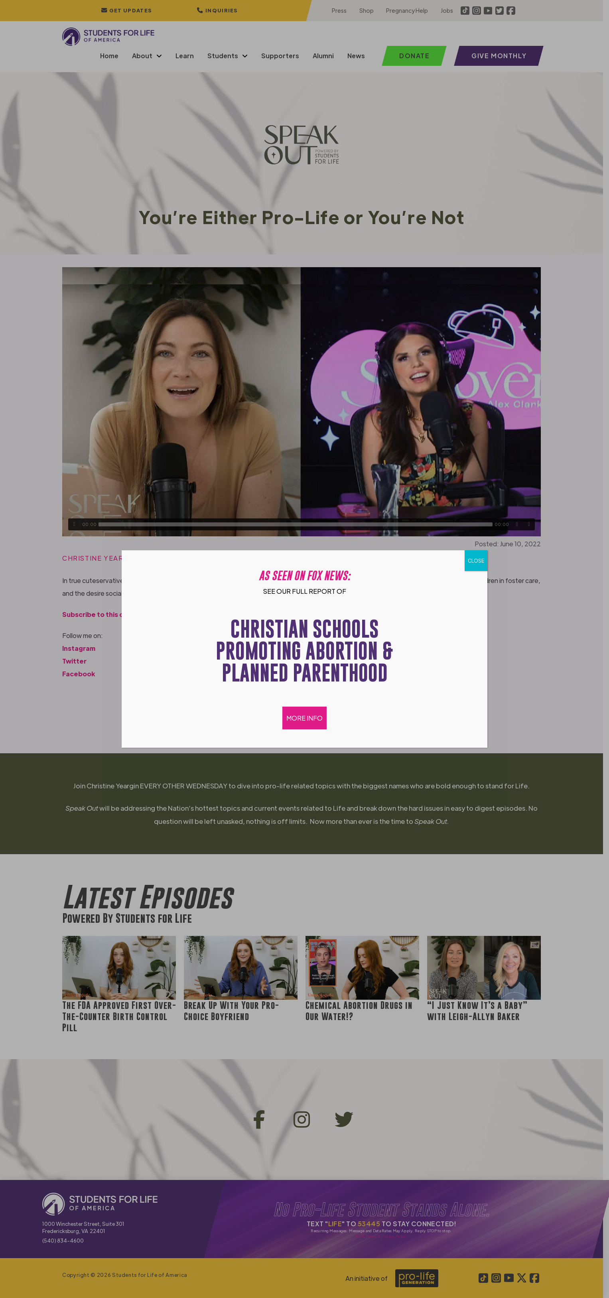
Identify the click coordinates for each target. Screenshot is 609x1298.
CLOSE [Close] (476, 560)
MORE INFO (304, 718)
